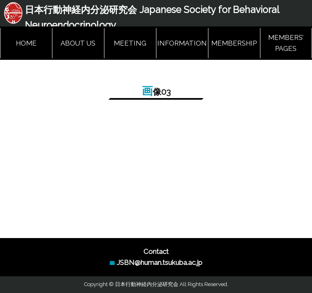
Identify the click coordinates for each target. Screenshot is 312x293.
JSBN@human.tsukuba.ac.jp (159, 262)
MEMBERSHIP (234, 43)
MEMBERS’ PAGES (285, 42)
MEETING (130, 43)
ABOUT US (78, 43)
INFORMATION (182, 43)
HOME (26, 43)
